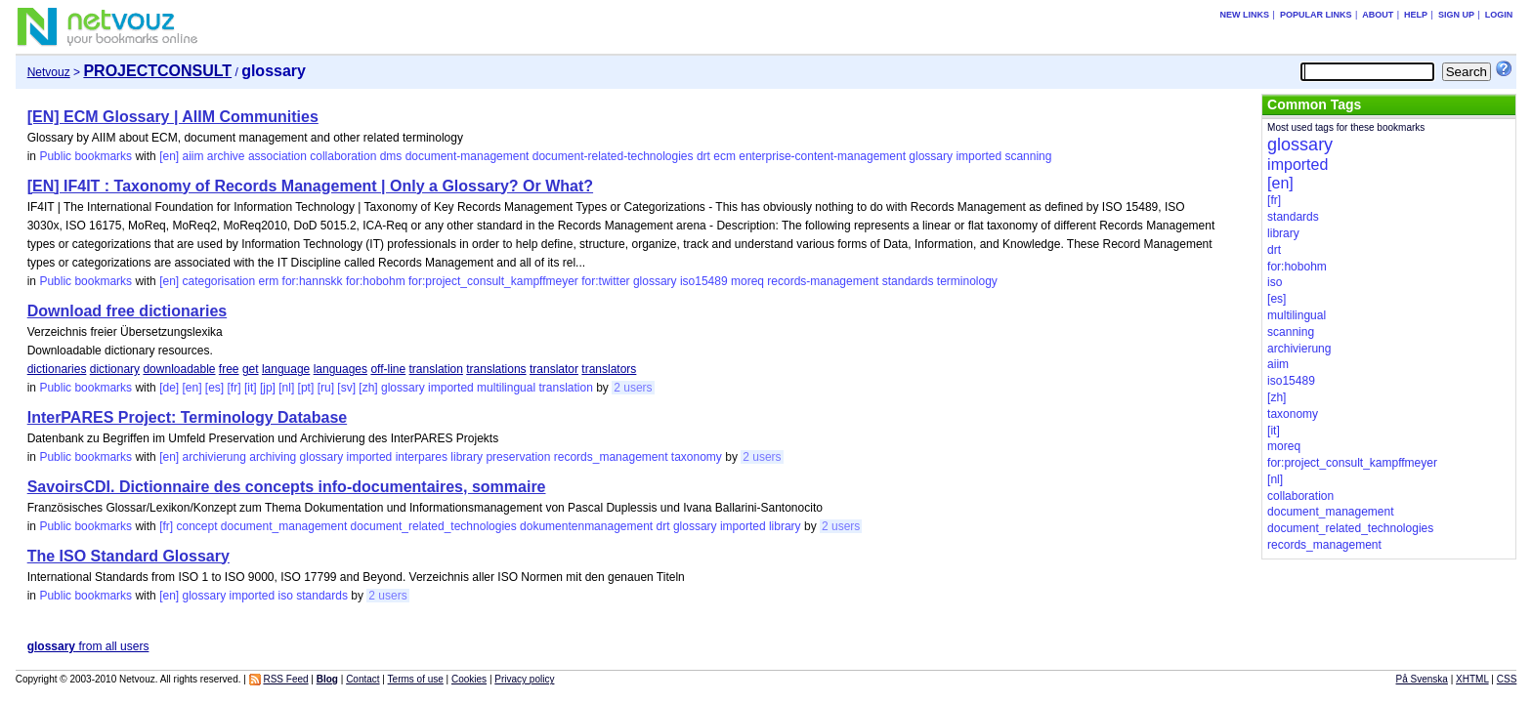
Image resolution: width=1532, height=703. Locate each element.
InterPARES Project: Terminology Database (187, 417)
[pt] (306, 387)
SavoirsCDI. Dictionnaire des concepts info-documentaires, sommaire (286, 486)
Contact (362, 679)
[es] (214, 387)
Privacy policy (524, 679)
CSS (1507, 679)
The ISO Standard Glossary (128, 556)
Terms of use (416, 679)
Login (1499, 15)
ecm (724, 156)
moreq (747, 281)
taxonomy (696, 457)
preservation (518, 457)
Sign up (1456, 15)
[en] (169, 156)
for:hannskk (312, 281)
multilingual (506, 387)
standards (908, 281)
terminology (967, 281)
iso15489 (704, 281)
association (277, 156)
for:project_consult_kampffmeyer (493, 281)
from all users (88, 646)
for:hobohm (375, 281)
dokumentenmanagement (586, 526)
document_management (284, 526)
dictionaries (57, 369)
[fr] (234, 387)
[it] (250, 387)
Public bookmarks (85, 156)
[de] (169, 387)
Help (1415, 15)
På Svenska (1422, 679)
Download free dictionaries (127, 311)
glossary (931, 156)
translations (496, 369)
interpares (421, 457)
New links (1245, 15)
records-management (822, 281)
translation (436, 369)
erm (269, 281)
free (229, 369)
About (1377, 15)
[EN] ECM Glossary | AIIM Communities (173, 116)
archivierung (213, 457)
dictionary (115, 369)
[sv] (346, 387)
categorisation (218, 281)
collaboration (343, 156)
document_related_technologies (434, 526)
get (250, 369)
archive (226, 156)
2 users (633, 387)
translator (554, 369)
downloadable (179, 369)
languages (340, 369)
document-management (467, 156)
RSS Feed (285, 679)
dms (391, 156)
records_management (611, 457)
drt (703, 156)
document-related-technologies (613, 156)
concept (196, 526)
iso (285, 595)
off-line (387, 369)
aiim (192, 156)
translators (608, 369)
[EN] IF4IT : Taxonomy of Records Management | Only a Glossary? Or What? (310, 186)
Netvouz (48, 72)
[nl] (286, 387)
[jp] (268, 387)
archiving (272, 457)
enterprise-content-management (822, 156)
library (466, 457)
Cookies (469, 679)
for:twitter (605, 281)
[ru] (326, 387)
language (286, 369)
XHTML (1472, 679)
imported (978, 156)
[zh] (368, 387)
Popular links (1316, 15)
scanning (1027, 156)
